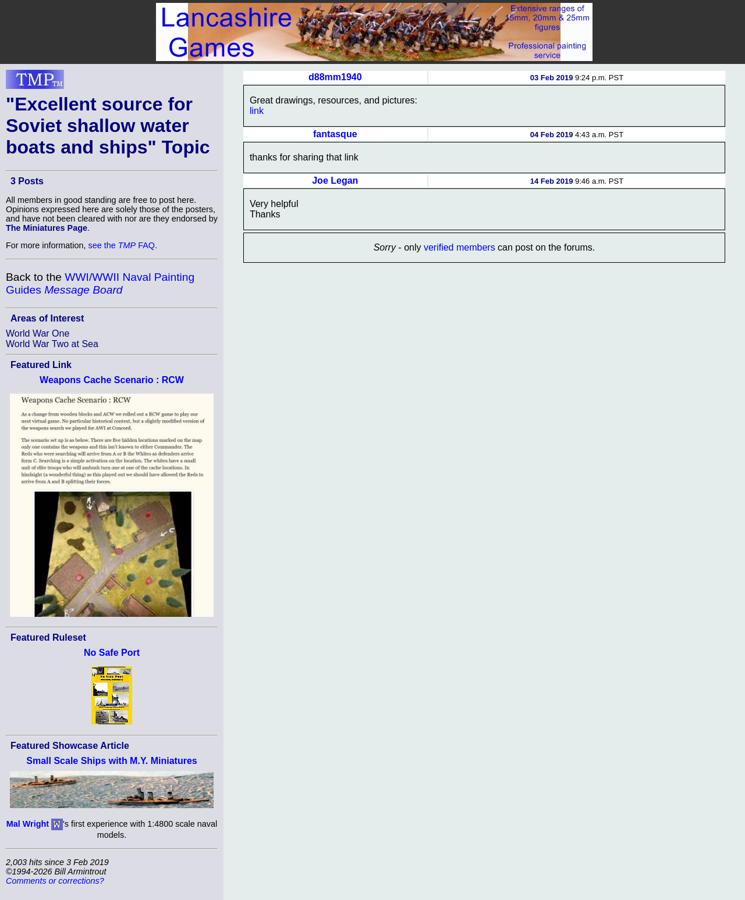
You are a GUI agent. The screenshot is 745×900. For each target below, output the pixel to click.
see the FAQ (121, 245)
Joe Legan (335, 180)
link (257, 111)
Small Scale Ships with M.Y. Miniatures (111, 761)
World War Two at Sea (52, 344)
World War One (37, 333)
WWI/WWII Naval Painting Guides (100, 283)
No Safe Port (112, 653)
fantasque (335, 134)
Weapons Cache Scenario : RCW (112, 380)
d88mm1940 (335, 77)
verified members (459, 247)
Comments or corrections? (55, 880)
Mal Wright (27, 823)
